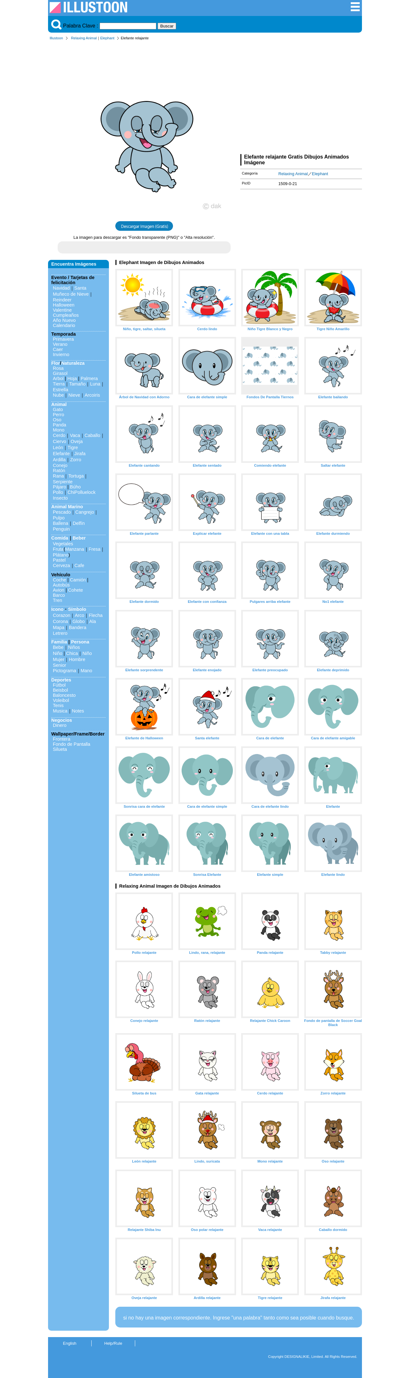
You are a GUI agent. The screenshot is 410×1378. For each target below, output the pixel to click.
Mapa (58, 627)
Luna (95, 383)
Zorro (75, 459)
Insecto (60, 498)
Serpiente (63, 481)
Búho (75, 486)
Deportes (61, 679)
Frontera (61, 739)
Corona (60, 621)
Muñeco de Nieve (71, 294)
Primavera (63, 339)
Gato (58, 409)
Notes (78, 710)
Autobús (61, 585)
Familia (59, 641)
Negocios (61, 720)
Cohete (75, 590)
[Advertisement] (301, 98)
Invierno (61, 354)
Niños (74, 647)
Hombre (77, 659)
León (58, 447)
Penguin (61, 529)
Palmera (89, 378)
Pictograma (64, 670)
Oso (57, 419)
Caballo (92, 435)
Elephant (107, 38)
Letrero (60, 633)
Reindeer (62, 299)
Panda (59, 424)
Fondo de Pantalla (71, 744)
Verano (60, 344)
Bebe (58, 647)
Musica (60, 710)
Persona (80, 641)
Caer (58, 349)
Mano (86, 670)
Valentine (62, 310)
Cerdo (59, 435)
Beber (79, 538)
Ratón (59, 470)
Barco (59, 595)
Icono (57, 609)
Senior (59, 665)
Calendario (64, 325)
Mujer (58, 659)
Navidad (61, 288)
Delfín (79, 523)
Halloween (63, 305)
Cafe (79, 565)
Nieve (74, 395)
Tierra (59, 383)
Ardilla (59, 459)
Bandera (77, 627)
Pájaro (59, 486)
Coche (59, 579)
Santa (80, 288)
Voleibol (61, 700)
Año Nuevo (64, 320)
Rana (58, 476)
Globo (78, 621)
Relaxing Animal (84, 38)
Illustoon (56, 38)
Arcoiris (92, 395)
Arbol (58, 378)
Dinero (59, 725)
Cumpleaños (66, 315)
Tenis (58, 705)
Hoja (72, 378)
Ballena (60, 523)
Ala (92, 621)
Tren (57, 600)
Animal (59, 404)
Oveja (77, 441)
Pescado (62, 512)
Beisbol (60, 690)
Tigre (73, 447)
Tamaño (77, 383)
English (70, 1343)
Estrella (60, 389)
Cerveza (61, 565)
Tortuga (76, 476)
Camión (78, 579)
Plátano (61, 554)
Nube (58, 395)
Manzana (74, 549)
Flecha (95, 615)
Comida (59, 538)
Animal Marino (67, 506)
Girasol (60, 373)
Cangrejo (84, 512)
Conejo (60, 465)
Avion (58, 590)
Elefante (61, 453)
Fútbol (59, 685)
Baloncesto (64, 695)
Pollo (58, 492)
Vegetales (63, 543)
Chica (72, 653)
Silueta (60, 749)
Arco (79, 615)
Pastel (59, 560)
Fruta (58, 549)
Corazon (61, 615)
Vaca (75, 435)
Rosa (58, 368)
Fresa (95, 549)
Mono (58, 429)
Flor (55, 363)
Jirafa (80, 453)
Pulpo (59, 517)
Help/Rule (113, 1343)
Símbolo (77, 609)
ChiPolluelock (81, 492)
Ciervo (59, 441)
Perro (58, 414)
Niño (57, 653)
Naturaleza (73, 363)
